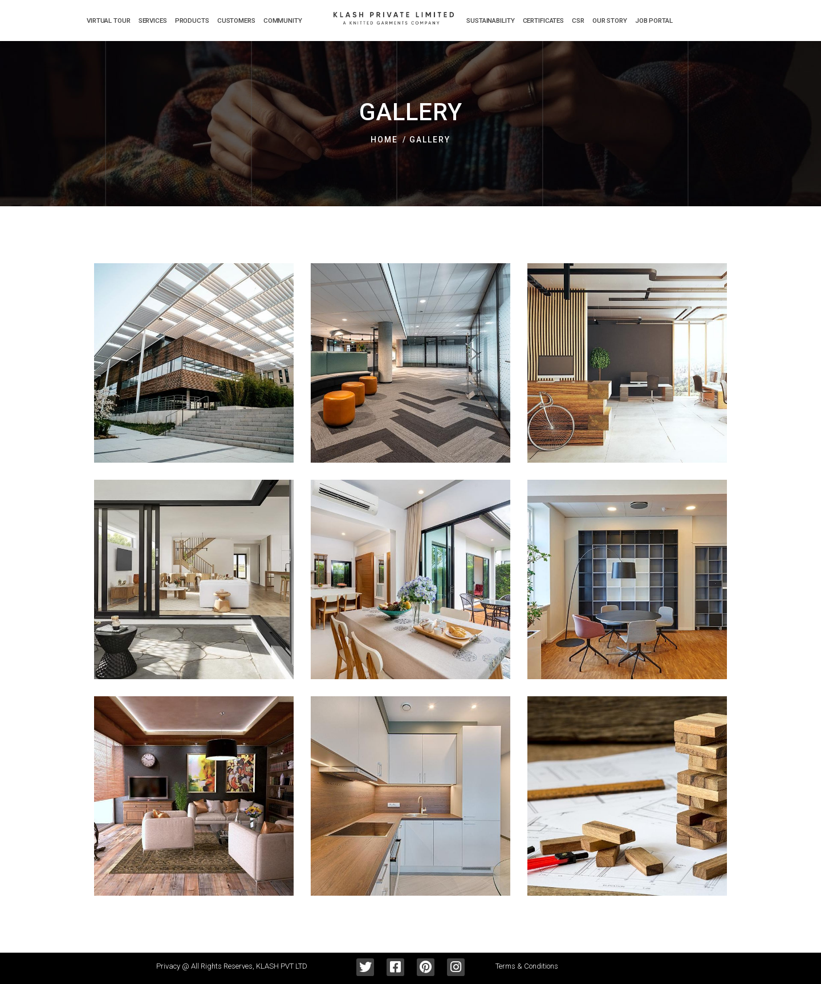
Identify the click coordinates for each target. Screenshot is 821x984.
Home (384, 139)
